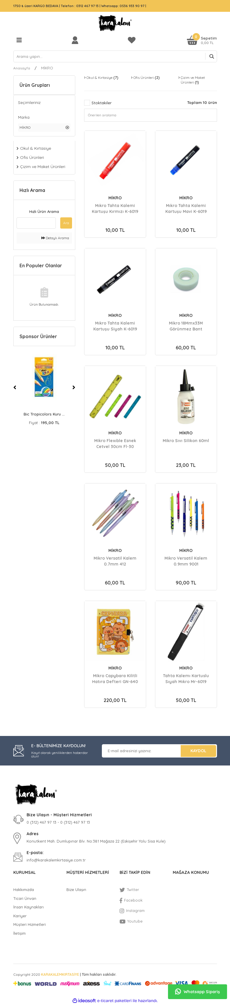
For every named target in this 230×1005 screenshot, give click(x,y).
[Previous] (14, 387)
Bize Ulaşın (76, 889)
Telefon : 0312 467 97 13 (80, 6)
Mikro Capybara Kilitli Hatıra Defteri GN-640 (115, 678)
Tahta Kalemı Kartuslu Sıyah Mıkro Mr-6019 (186, 678)
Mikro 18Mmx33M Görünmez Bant (186, 326)
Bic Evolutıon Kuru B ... (44, 414)
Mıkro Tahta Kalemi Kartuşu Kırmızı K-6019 (115, 208)
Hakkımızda (23, 889)
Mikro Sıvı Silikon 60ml (186, 440)
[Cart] (202, 40)
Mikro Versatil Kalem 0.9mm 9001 (185, 561)
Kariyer (20, 915)
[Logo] (115, 23)
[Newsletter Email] (159, 751)
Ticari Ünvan (24, 898)
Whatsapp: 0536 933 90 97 (123, 6)
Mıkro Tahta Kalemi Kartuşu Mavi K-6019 (186, 208)
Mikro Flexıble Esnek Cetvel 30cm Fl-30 (115, 443)
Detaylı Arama (55, 238)
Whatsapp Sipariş (197, 991)
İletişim (19, 933)
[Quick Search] (36, 223)
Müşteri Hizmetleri (29, 924)
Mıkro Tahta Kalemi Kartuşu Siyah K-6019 (115, 326)
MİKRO (47, 68)
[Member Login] (76, 40)
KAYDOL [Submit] (198, 750)
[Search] (115, 56)
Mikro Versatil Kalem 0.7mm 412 (115, 561)
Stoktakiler (102, 102)
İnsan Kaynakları (28, 907)
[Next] (73, 387)
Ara (66, 223)
